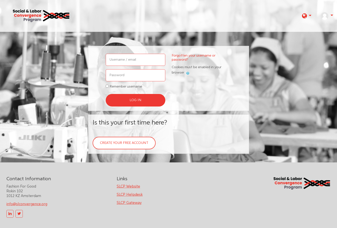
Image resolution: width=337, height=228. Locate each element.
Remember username (126, 86)
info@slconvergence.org (26, 204)
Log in (135, 100)
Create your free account (124, 143)
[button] (306, 15)
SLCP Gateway (129, 203)
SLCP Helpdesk (130, 195)
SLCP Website (128, 186)
